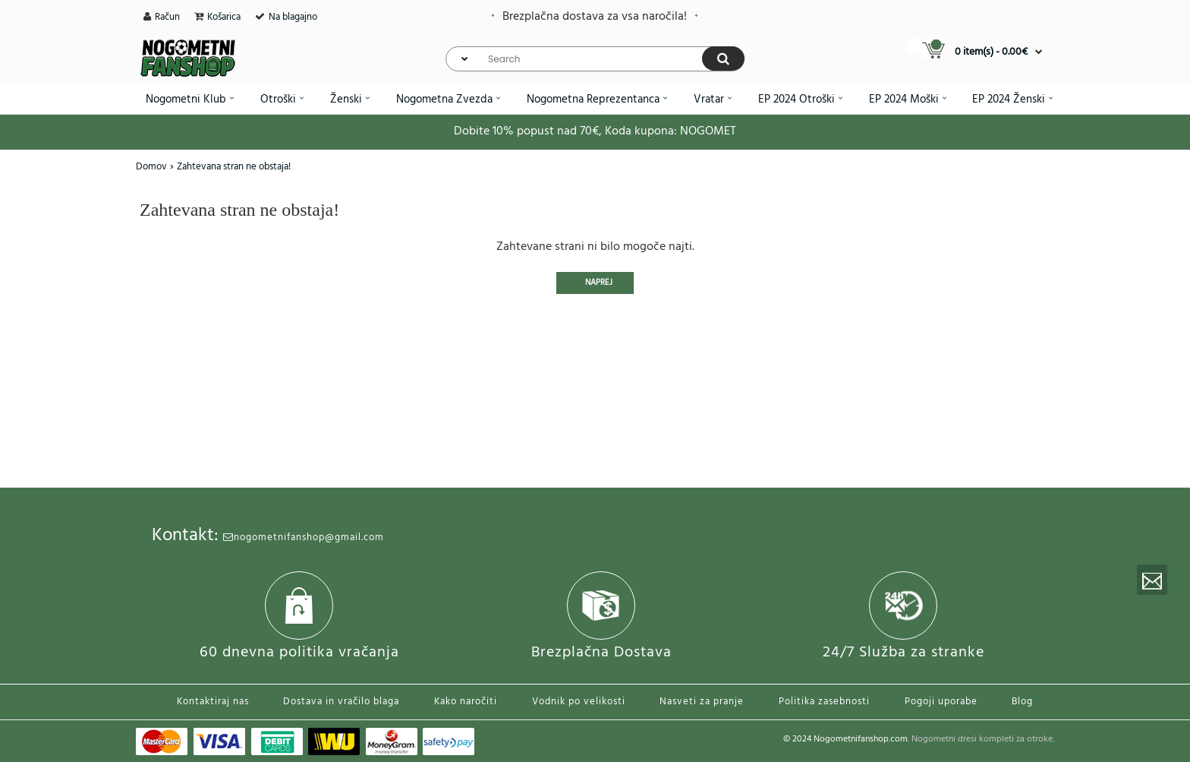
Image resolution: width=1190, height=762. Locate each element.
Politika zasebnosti (824, 701)
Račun (167, 17)
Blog (1022, 701)
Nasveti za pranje (702, 701)
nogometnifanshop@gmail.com (303, 537)
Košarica (224, 17)
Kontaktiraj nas (213, 701)
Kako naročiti (465, 701)
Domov (151, 167)
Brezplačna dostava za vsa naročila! (594, 17)
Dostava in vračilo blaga (341, 701)
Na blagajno (293, 17)
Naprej (598, 283)
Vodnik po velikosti (578, 701)
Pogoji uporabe (941, 701)
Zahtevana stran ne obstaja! (234, 167)
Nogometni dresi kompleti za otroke (982, 739)
